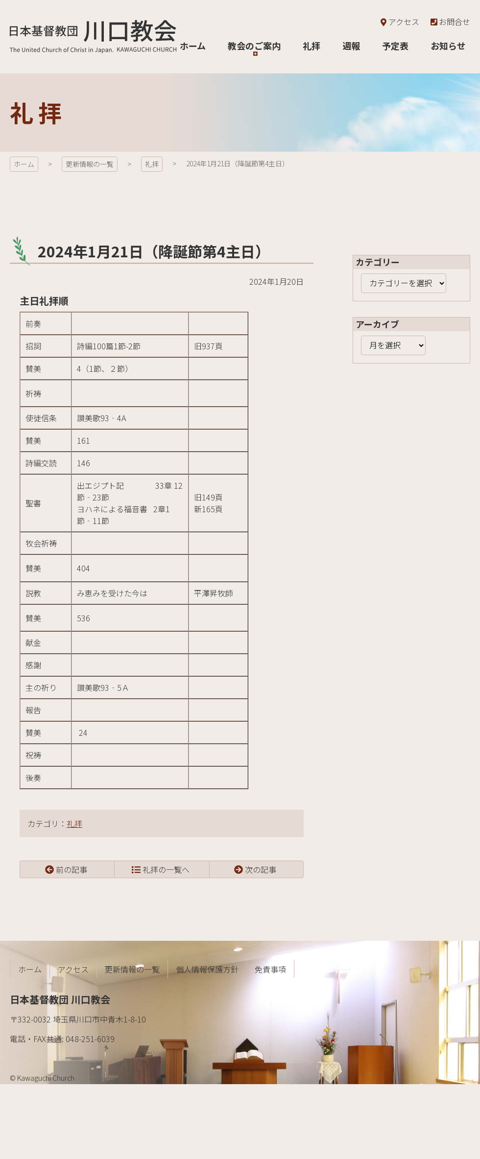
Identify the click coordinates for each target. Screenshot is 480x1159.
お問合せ (449, 21)
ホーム (24, 164)
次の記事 (260, 869)
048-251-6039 (90, 1039)
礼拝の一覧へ (166, 869)
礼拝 (152, 164)
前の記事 (71, 869)
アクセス (399, 21)
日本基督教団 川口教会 (93, 36)
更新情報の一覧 (90, 164)
